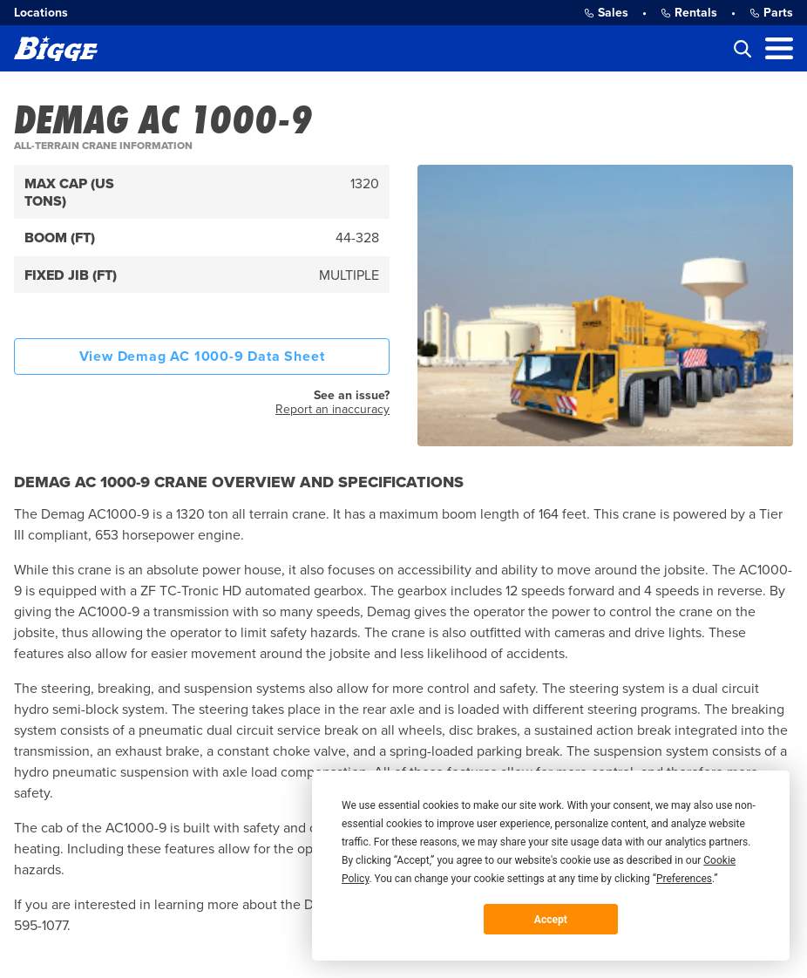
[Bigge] (56, 48)
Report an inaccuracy (332, 409)
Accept (550, 919)
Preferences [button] (684, 879)
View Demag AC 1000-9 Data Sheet (202, 356)
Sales (606, 12)
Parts (771, 12)
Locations (41, 12)
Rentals (689, 12)
